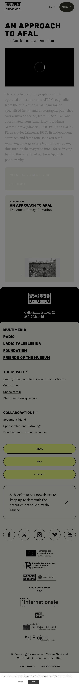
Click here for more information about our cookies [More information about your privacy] (58, 678)
